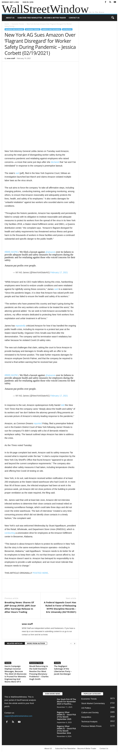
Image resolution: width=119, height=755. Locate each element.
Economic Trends (18, 24)
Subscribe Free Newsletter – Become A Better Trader (42, 18)
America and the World (51, 29)
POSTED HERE (40, 573)
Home (7, 24)
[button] (112, 17)
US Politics (67, 29)
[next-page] (74, 643)
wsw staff (11, 58)
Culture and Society (90, 712)
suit (17, 173)
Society (8, 663)
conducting (10, 533)
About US (10, 18)
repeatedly (20, 325)
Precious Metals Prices (91, 726)
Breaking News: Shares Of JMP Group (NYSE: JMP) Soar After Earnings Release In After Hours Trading (20, 607)
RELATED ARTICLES (14, 643)
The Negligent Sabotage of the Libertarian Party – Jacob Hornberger (63, 670)
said (56, 289)
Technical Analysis (89, 721)
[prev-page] (70, 643)
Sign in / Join (28, 2)
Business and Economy (14, 29)
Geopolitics (86, 717)
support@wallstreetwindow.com (18, 716)
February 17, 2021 (59, 272)
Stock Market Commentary (93, 703)
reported (38, 423)
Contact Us (74, 18)
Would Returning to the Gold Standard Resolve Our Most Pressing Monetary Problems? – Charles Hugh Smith (39, 672)
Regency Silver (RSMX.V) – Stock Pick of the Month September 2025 (66, 715)
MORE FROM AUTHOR (36, 643)
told (63, 405)
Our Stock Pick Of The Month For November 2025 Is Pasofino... (66, 701)
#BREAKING (11, 252)
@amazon (50, 252)
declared (55, 162)
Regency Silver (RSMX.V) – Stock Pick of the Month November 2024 (66, 729)
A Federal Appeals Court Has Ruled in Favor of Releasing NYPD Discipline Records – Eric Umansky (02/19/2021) (60, 607)
